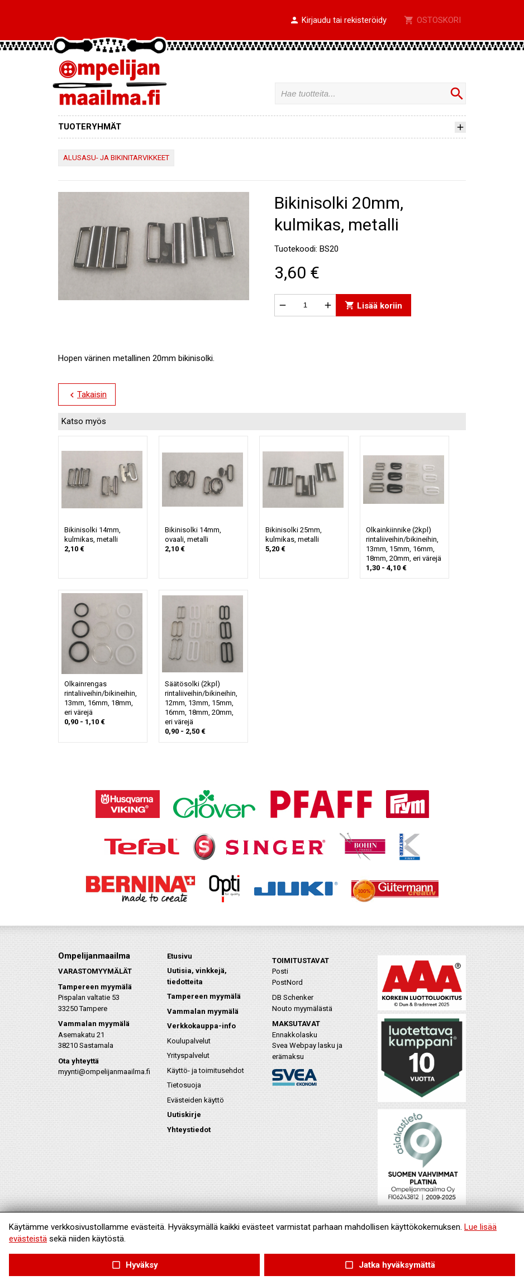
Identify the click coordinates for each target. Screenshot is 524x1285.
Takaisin (87, 395)
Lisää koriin (373, 305)
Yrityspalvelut (188, 1055)
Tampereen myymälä (204, 996)
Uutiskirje (184, 1114)
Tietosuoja (184, 1085)
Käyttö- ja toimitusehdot (205, 1070)
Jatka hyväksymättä (389, 1265)
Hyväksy (134, 1265)
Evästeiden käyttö (195, 1100)
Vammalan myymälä (203, 1011)
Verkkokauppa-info (201, 1026)
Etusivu (179, 956)
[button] (338, 20)
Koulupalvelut (189, 1041)
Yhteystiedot (189, 1129)
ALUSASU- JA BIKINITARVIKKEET (116, 157)
